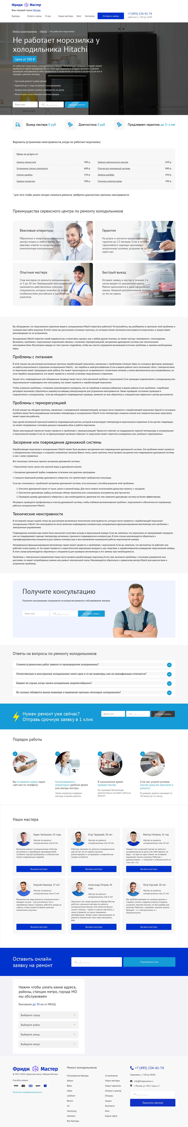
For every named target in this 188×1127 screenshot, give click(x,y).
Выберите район (30, 1024)
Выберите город (30, 1015)
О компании (111, 1075)
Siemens (71, 1115)
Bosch (70, 1100)
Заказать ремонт (76, 104)
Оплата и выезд (113, 1090)
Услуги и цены (34, 16)
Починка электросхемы (110, 181)
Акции (108, 1100)
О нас (48, 16)
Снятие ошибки (25, 174)
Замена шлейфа (106, 174)
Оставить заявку (111, 16)
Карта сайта (111, 1115)
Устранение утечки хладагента (32, 168)
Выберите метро (30, 1044)
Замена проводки (26, 181)
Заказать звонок (152, 1103)
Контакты (90, 16)
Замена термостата (26, 162)
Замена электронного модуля (113, 162)
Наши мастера (65, 16)
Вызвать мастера (38, 869)
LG (68, 1105)
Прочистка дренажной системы (114, 168)
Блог (79, 16)
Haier (69, 1090)
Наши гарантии (113, 1085)
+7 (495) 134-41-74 (149, 1068)
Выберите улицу (30, 1034)
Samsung (71, 1110)
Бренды (16, 16)
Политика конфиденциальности (27, 1092)
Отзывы (109, 1095)
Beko (69, 1085)
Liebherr (71, 1095)
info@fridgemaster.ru (143, 1081)
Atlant (70, 1080)
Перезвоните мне (149, 961)
